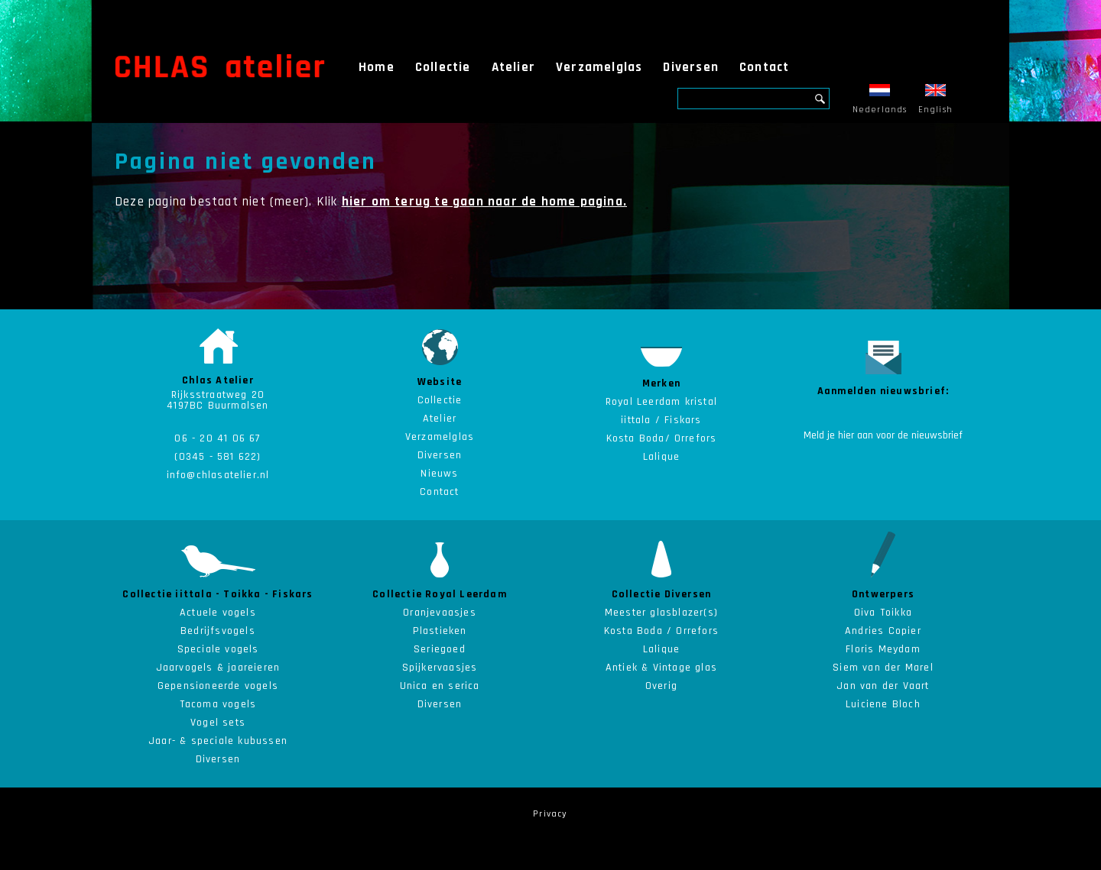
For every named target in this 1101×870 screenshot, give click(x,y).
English (935, 99)
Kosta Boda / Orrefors (661, 631)
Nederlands (880, 99)
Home (377, 67)
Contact (764, 67)
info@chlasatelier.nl (218, 475)
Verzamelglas (599, 67)
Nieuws (439, 473)
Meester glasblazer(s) (661, 612)
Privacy (550, 814)
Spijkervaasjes (440, 667)
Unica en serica (440, 686)
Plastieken (440, 631)
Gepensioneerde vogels (218, 686)
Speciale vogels (218, 649)
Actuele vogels (218, 612)
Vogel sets (217, 722)
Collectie (443, 67)
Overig (661, 686)
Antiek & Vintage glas (661, 667)
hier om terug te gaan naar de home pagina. (484, 201)
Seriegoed (440, 649)
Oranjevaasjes (439, 612)
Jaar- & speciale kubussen (217, 741)
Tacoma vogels (218, 704)
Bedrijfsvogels (217, 631)
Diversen (691, 67)
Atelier (513, 67)
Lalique (661, 649)
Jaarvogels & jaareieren (218, 667)
